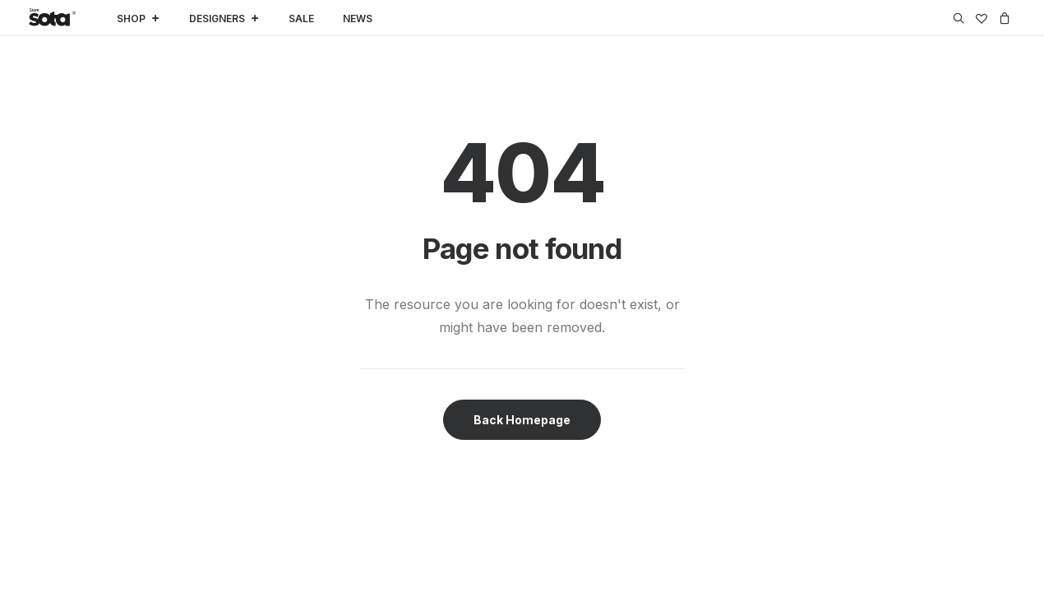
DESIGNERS (224, 18)
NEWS (357, 18)
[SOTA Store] (52, 18)
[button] (961, 18)
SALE (301, 18)
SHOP (138, 18)
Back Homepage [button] (522, 420)
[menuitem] (961, 18)
